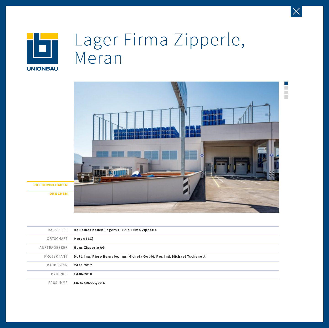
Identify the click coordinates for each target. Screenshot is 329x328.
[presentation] (296, 96)
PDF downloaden (50, 185)
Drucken (59, 193)
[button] (286, 83)
